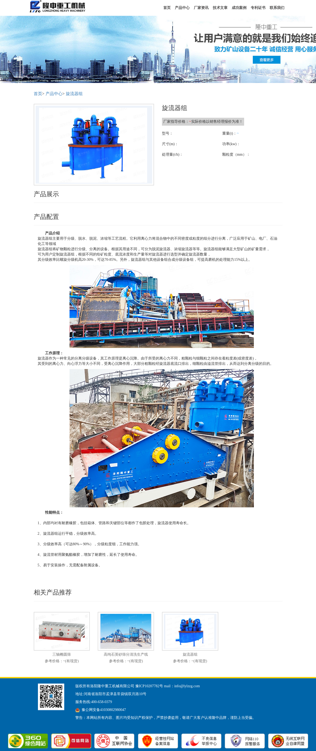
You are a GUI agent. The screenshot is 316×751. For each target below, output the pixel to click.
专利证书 (258, 8)
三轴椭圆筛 (61, 654)
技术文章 (220, 8)
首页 (167, 8)
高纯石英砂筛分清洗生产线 (126, 654)
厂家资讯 (201, 8)
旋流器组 (74, 93)
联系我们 (277, 8)
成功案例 (239, 8)
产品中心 (182, 8)
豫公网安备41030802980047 (104, 710)
